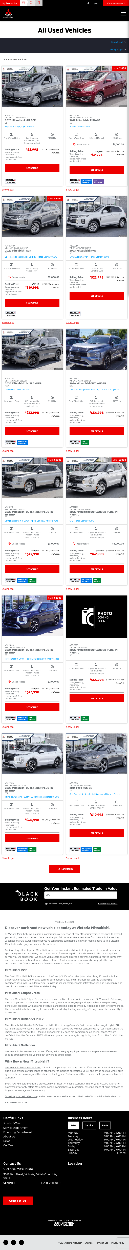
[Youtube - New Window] (13, 1242)
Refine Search (117, 42)
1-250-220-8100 (51, 1182)
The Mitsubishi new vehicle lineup (23, 1067)
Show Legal (8, 189)
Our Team (9, 1145)
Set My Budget (116, 49)
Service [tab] (89, 1125)
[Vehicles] (81, 895)
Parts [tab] (105, 1125)
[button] (10, 3)
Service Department (16, 1127)
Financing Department (17, 1132)
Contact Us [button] (18, 1200)
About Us (9, 1136)
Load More (65, 869)
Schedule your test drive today (21, 1096)
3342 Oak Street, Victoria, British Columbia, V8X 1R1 (30, 1176)
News (6, 1140)
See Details (32, 168)
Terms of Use (102, 1243)
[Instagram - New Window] (21, 1242)
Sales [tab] (73, 1125)
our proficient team (45, 944)
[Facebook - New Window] (5, 1242)
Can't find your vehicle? (107, 904)
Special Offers (12, 1123)
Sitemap (89, 1243)
